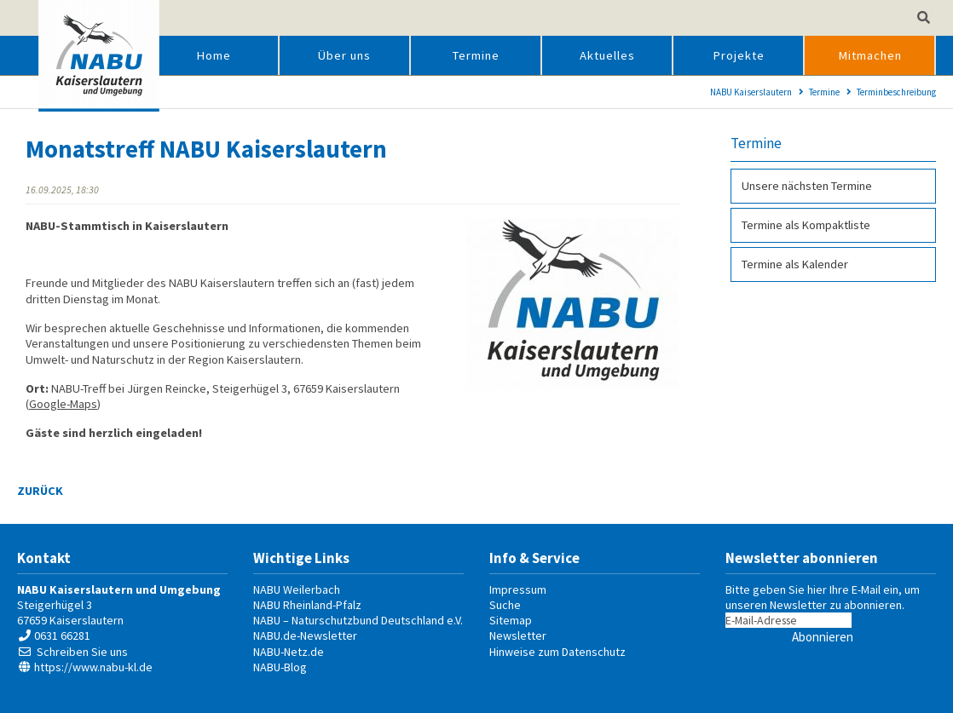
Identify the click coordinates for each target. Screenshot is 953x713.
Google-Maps (63, 403)
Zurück (40, 490)
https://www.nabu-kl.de (93, 667)
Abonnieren (822, 637)
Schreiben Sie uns (82, 651)
